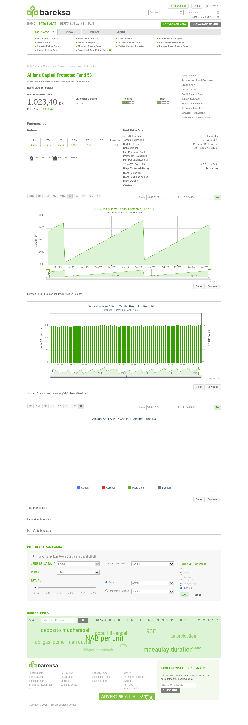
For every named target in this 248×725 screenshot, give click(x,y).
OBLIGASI (95, 31)
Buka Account (99, 680)
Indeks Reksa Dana (47, 50)
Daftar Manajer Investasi (131, 46)
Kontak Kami (36, 676)
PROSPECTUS (39, 157)
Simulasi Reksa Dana (89, 46)
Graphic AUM (189, 89)
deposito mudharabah (66, 630)
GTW (123, 646)
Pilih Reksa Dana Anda (171, 42)
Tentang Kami (36, 673)
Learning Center (69, 684)
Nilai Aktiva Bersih (88, 38)
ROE (151, 631)
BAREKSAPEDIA (38, 613)
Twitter (127, 680)
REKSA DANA (42, 31)
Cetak (199, 286)
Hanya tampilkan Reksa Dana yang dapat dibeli (66, 556)
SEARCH (34, 620)
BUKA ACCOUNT (178, 6)
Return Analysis (86, 42)
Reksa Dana (50, 66)
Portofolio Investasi (192, 108)
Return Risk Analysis (170, 38)
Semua (188, 588)
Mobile (127, 673)
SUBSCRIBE (170, 690)
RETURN (36, 581)
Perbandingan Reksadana (196, 117)
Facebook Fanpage (134, 676)
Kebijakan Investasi (192, 103)
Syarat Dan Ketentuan (41, 684)
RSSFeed (128, 684)
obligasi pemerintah (97, 650)
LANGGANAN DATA (174, 23)
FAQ (31, 688)
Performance (189, 75)
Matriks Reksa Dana (129, 42)
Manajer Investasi (115, 563)
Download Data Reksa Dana (93, 50)
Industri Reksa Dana (48, 46)
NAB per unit (104, 638)
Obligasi (65, 680)
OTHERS (121, 31)
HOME (31, 24)
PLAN (91, 24)
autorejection (183, 635)
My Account (213, 5)
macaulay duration (168, 649)
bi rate (196, 648)
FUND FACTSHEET (65, 157)
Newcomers (43, 42)
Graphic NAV (189, 85)
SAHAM (69, 31)
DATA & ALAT (47, 24)
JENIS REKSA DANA (43, 564)
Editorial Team (36, 680)
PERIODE (36, 572)
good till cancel (111, 633)
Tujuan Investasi (191, 99)
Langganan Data (101, 676)
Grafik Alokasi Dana (192, 94)
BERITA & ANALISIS (72, 24)
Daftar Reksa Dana (47, 38)
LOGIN (197, 6)
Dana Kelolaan (126, 38)
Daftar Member (100, 673)
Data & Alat (33, 66)
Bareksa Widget (132, 688)
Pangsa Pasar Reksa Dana (173, 46)
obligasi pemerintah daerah (64, 642)
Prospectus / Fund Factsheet (197, 80)
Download (213, 286)
